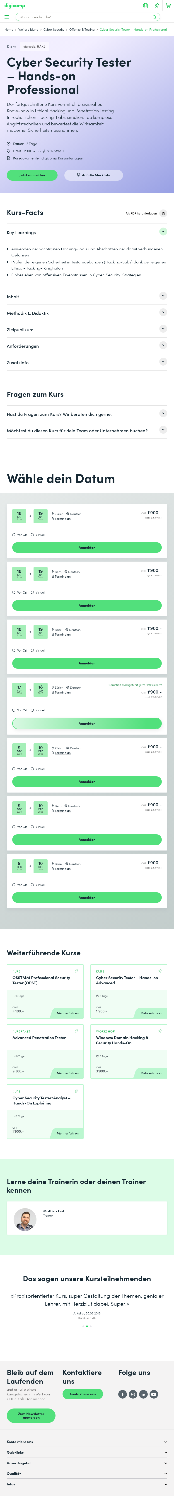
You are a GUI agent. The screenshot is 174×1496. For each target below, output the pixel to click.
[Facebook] (122, 1394)
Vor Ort (22, 535)
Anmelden (87, 547)
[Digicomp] (15, 6)
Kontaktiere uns (83, 1393)
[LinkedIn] (143, 1394)
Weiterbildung (28, 29)
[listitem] (87, 232)
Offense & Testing (82, 29)
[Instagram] (133, 1394)
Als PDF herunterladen (141, 213)
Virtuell (40, 535)
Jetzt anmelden (32, 174)
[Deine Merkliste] (157, 5)
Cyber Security (54, 29)
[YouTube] (154, 1394)
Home (9, 29)
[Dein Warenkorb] (168, 5)
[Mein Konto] (145, 5)
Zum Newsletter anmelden (31, 1415)
